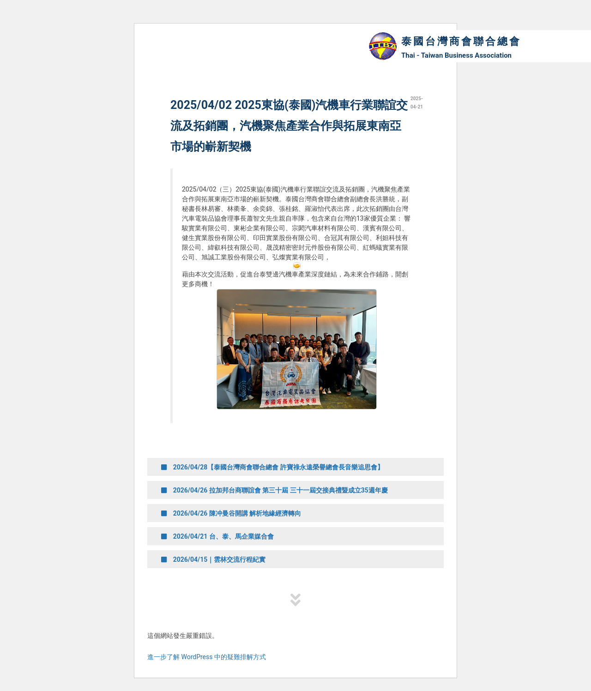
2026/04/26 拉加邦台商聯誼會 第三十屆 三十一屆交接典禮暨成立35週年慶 (274, 490)
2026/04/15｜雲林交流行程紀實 (213, 559)
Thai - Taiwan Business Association (456, 55)
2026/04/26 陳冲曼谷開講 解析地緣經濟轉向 (231, 513)
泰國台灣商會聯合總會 (461, 41)
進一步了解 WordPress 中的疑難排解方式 (206, 657)
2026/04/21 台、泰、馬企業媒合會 (217, 536)
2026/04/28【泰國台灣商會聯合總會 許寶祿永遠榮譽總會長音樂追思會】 (272, 467)
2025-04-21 (416, 102)
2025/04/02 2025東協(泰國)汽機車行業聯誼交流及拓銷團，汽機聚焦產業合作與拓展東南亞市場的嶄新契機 (289, 125)
